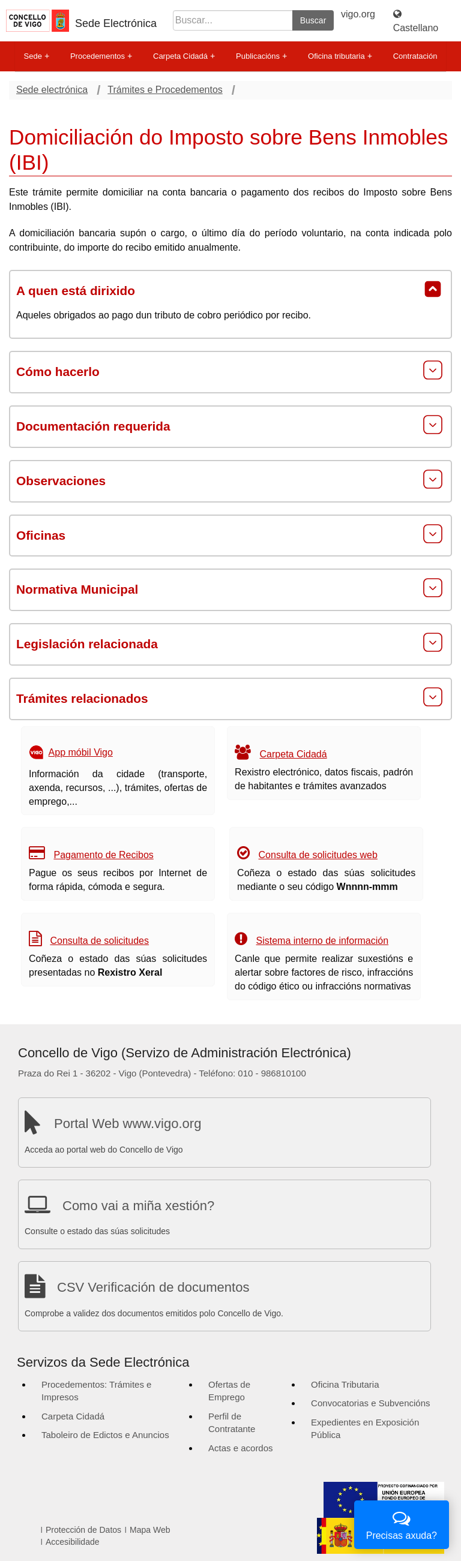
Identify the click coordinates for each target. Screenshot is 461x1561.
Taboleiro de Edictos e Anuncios (105, 1435)
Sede (36, 56)
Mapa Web (150, 1530)
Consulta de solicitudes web (318, 855)
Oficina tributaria (340, 56)
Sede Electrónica (116, 23)
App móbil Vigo (81, 752)
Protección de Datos (83, 1530)
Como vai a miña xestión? (138, 1205)
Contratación (415, 56)
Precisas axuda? (401, 1523)
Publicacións (261, 56)
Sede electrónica (52, 90)
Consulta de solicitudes (99, 941)
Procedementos (101, 56)
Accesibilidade (73, 1542)
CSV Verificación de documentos (153, 1287)
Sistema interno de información (322, 941)
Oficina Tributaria (345, 1384)
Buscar (313, 20)
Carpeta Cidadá (184, 56)
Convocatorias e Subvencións (370, 1403)
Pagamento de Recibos (103, 855)
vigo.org (358, 14)
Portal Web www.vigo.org (127, 1123)
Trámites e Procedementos (164, 90)
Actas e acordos (240, 1448)
